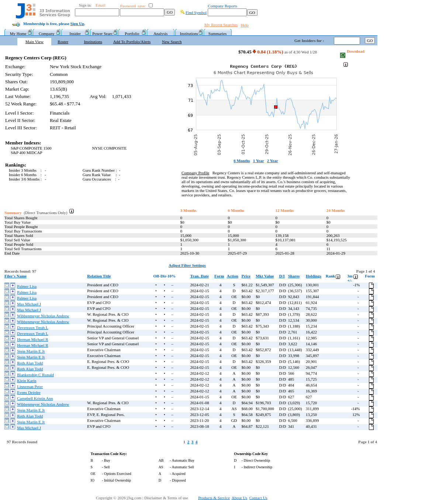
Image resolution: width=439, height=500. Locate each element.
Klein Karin (26, 380)
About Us (239, 498)
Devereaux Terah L (32, 327)
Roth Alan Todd (30, 363)
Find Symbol (196, 12)
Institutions (189, 33)
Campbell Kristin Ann (35, 398)
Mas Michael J (29, 304)
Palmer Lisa (27, 286)
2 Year (272, 160)
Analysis (160, 33)
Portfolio (132, 33)
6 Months (242, 160)
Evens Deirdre (28, 392)
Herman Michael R (32, 339)
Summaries (217, 33)
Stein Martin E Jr (31, 351)
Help (244, 25)
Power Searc (103, 33)
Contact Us (258, 498)
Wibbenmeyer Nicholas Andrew (43, 316)
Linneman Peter (30, 386)
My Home (18, 33)
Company (47, 33)
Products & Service (214, 498)
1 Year (258, 160)
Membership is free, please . (54, 23)
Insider (75, 33)
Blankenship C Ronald (35, 375)
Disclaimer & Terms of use (170, 498)
